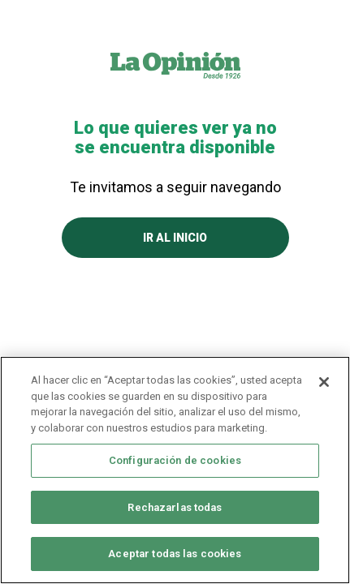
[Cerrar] (324, 382)
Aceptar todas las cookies (174, 554)
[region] (175, 470)
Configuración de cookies (175, 460)
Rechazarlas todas (174, 507)
